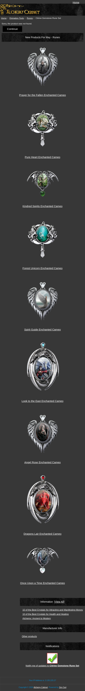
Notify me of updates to (52, 660)
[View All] (59, 601)
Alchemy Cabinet (41, 687)
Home (76, 2)
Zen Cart (62, 687)
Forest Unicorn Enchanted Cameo (42, 268)
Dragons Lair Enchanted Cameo (42, 533)
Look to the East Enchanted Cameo (42, 401)
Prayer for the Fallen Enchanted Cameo (42, 95)
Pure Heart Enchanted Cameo (42, 157)
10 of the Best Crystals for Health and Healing (45, 614)
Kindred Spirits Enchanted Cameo (42, 206)
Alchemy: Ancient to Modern (36, 618)
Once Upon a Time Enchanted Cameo (42, 583)
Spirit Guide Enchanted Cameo (42, 329)
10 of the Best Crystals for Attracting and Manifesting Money (52, 610)
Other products (29, 636)
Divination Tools (16, 18)
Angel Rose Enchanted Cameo (42, 462)
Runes (30, 18)
